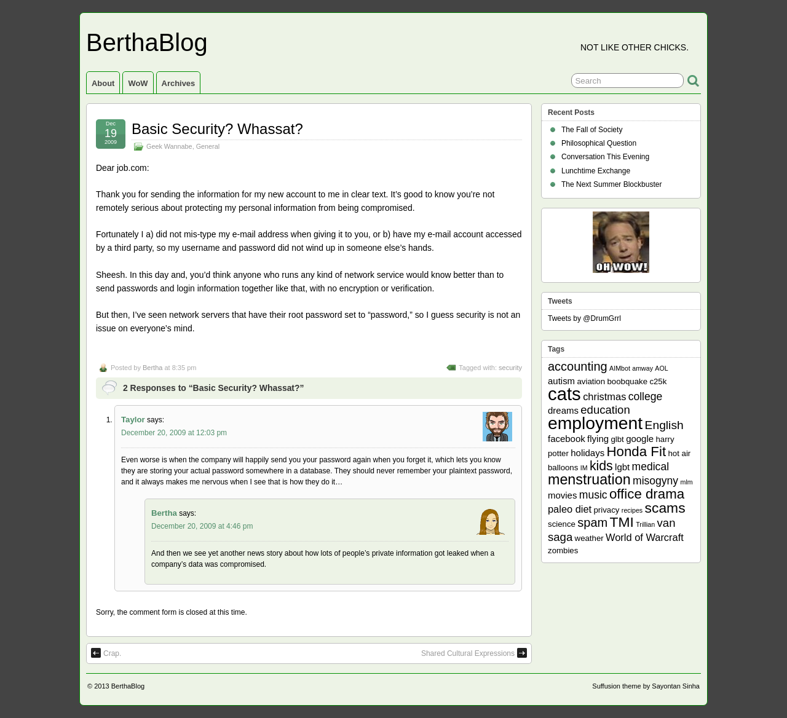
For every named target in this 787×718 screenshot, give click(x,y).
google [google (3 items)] (640, 438)
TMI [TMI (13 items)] (622, 522)
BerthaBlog (147, 42)
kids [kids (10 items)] (601, 466)
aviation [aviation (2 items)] (591, 381)
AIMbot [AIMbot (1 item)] (619, 368)
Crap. (106, 653)
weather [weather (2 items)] (589, 538)
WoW (138, 83)
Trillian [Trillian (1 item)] (645, 524)
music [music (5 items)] (593, 495)
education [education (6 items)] (605, 409)
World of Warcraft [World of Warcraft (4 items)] (645, 537)
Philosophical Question (598, 143)
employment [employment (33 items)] (595, 423)
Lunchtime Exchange (595, 171)
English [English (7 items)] (664, 425)
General (207, 146)
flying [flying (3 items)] (598, 438)
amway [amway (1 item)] (642, 368)
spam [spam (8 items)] (592, 522)
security (510, 367)
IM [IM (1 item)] (584, 467)
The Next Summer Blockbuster (611, 184)
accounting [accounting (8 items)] (577, 366)
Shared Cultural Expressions (474, 653)
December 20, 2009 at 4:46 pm (202, 526)
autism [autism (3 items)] (561, 381)
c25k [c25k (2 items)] (657, 381)
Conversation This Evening (605, 156)
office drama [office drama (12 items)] (646, 494)
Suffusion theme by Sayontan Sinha (646, 686)
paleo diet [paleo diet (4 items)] (569, 509)
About (103, 83)
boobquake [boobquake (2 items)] (627, 381)
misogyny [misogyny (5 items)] (655, 481)
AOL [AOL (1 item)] (661, 368)
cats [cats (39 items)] (564, 394)
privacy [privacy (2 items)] (607, 510)
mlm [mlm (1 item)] (687, 482)
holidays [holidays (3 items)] (587, 453)
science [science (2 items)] (561, 524)
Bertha (152, 367)
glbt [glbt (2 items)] (617, 439)
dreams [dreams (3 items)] (563, 410)
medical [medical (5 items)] (650, 466)
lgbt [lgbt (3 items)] (622, 467)
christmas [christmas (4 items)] (604, 396)
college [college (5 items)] (645, 396)
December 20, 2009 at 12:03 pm (174, 432)
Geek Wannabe (169, 146)
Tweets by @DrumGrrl (584, 318)
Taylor (133, 419)
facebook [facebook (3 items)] (566, 438)
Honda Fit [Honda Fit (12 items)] (636, 451)
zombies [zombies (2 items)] (563, 550)
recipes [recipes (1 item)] (632, 510)
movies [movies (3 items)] (562, 495)
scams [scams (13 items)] (665, 508)
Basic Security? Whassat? (217, 128)
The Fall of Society (591, 129)
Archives (179, 83)
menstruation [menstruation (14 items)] (589, 479)
